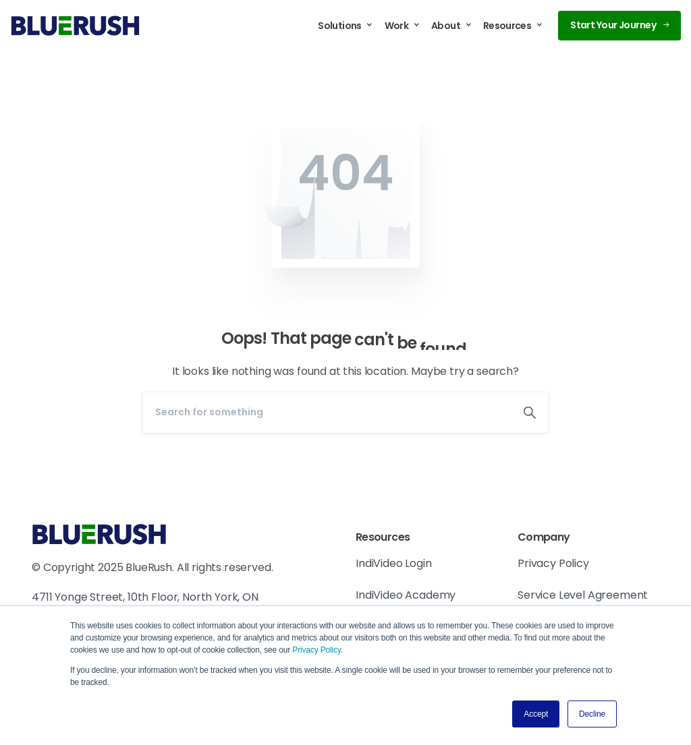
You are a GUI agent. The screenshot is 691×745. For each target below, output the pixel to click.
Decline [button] (592, 714)
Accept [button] (536, 714)
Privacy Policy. (317, 650)
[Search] (327, 412)
